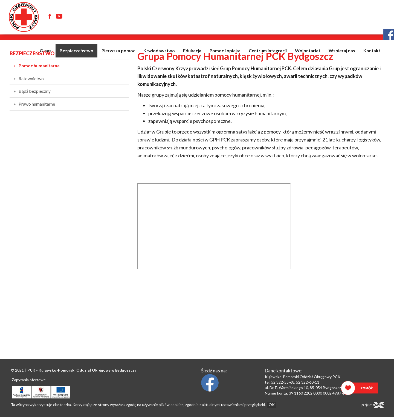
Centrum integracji (268, 50)
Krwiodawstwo (159, 50)
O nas (45, 50)
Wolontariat (307, 50)
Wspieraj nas (342, 50)
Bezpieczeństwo (76, 50)
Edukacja (192, 50)
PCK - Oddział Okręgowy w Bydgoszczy (81, 370)
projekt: (372, 405)
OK (272, 404)
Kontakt (371, 50)
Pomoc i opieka (225, 50)
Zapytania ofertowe (29, 379)
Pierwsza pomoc (118, 50)
